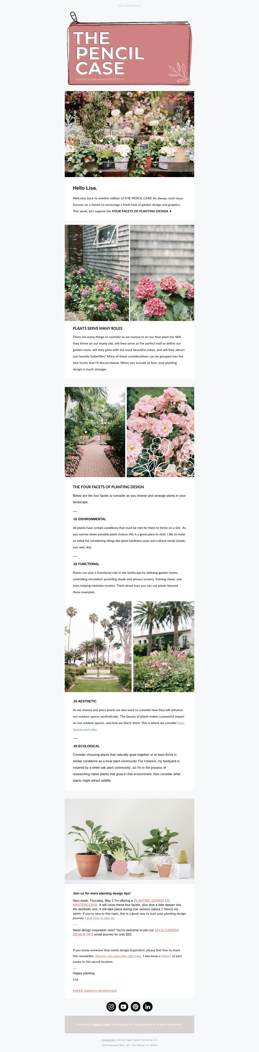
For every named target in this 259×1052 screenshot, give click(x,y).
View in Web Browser (129, 5)
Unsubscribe (108, 1040)
